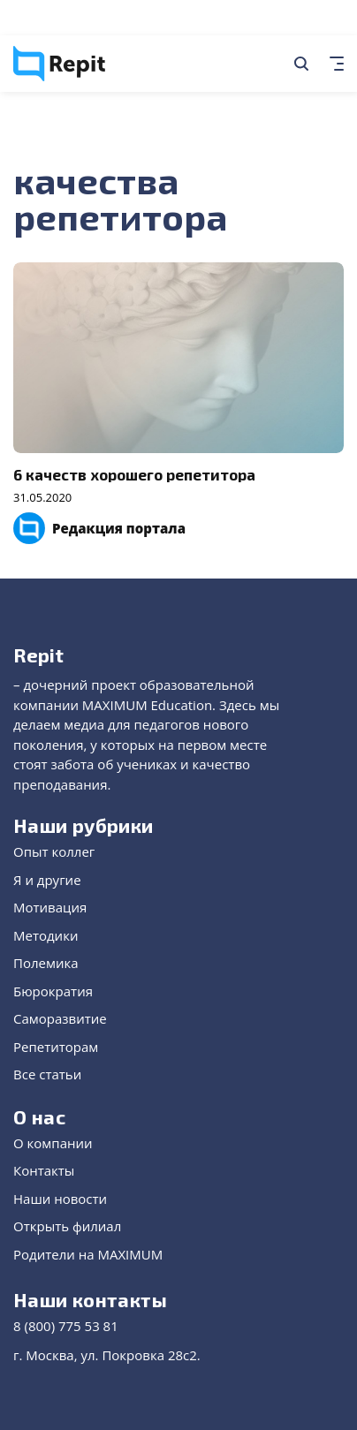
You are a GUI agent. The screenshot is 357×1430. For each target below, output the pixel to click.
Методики (45, 935)
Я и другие (47, 880)
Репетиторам (55, 1046)
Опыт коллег (54, 851)
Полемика (46, 963)
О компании (53, 1143)
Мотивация (50, 907)
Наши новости (60, 1198)
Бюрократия (53, 991)
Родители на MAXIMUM (88, 1254)
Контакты (43, 1170)
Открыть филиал (67, 1226)
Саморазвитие (60, 1018)
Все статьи (47, 1074)
